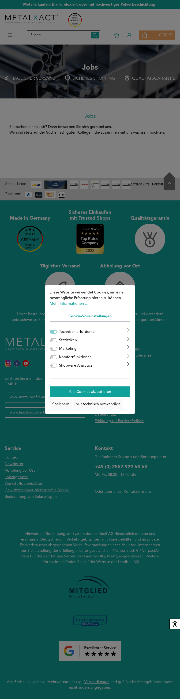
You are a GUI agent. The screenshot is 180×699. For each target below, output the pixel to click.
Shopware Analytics (75, 366)
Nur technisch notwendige (97, 404)
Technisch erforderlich (78, 332)
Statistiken (68, 340)
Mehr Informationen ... (69, 304)
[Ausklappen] (128, 330)
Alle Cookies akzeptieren (90, 392)
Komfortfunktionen (75, 357)
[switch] (53, 340)
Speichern (60, 404)
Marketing (68, 349)
